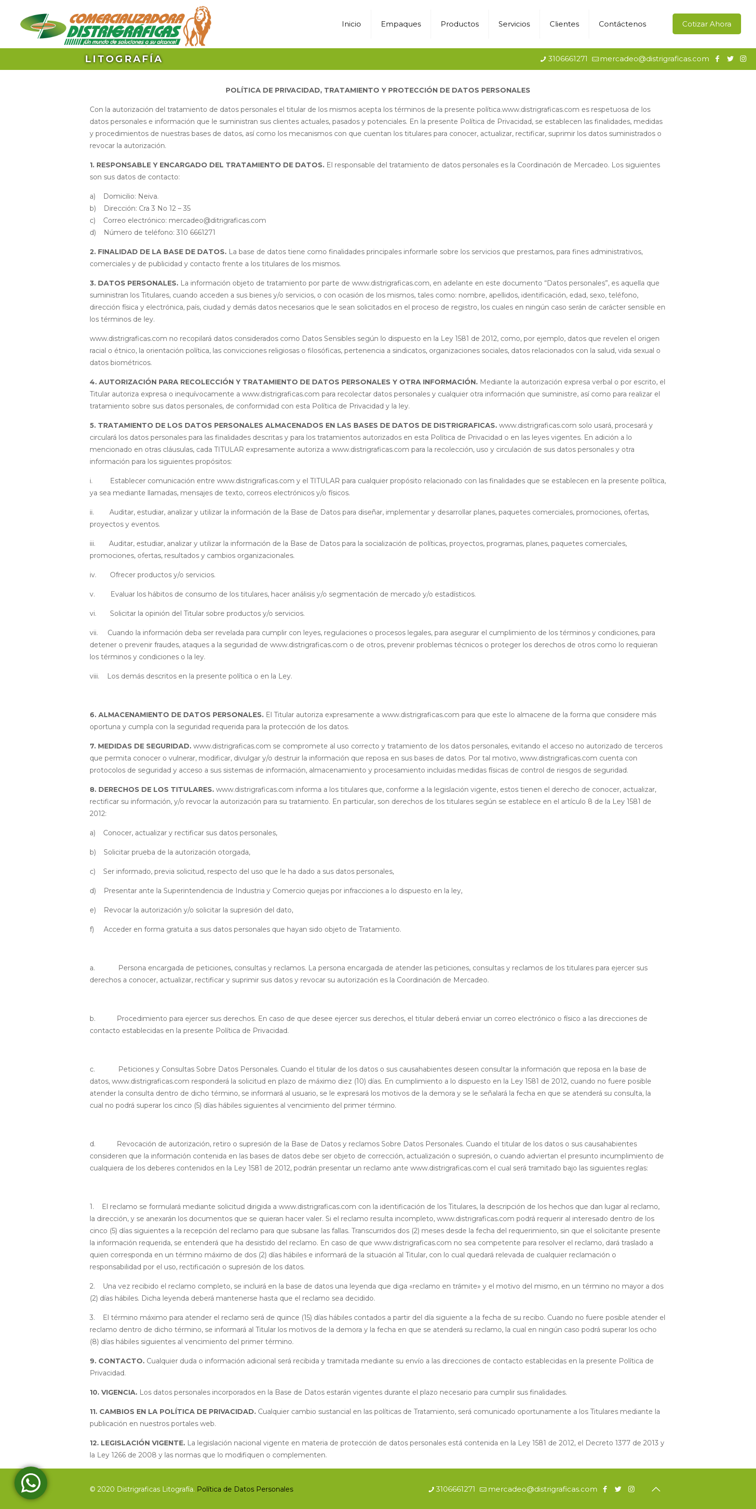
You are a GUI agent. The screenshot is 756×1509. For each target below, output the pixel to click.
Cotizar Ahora (706, 23)
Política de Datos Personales (245, 1489)
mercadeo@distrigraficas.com (654, 58)
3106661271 (568, 58)
